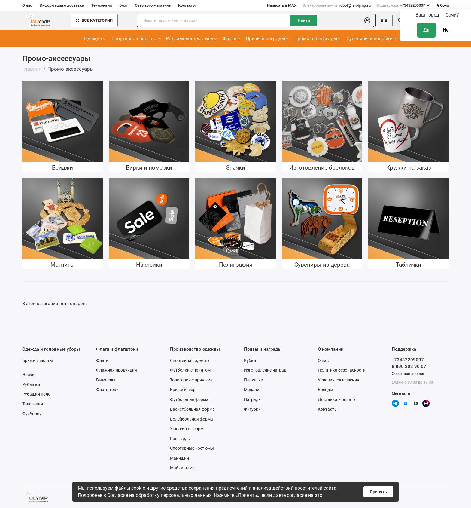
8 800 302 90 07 (409, 366)
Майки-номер (183, 467)
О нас (27, 5)
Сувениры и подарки (371, 38)
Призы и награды (267, 38)
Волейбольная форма (191, 419)
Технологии (101, 5)
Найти (304, 20)
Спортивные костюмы (192, 448)
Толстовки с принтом (191, 380)
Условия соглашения (338, 380)
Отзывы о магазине (153, 5)
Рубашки (31, 384)
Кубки (250, 360)
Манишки (179, 458)
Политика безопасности (342, 370)
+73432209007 (403, 5)
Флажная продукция (116, 370)
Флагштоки (107, 389)
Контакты (187, 5)
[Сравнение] (384, 20)
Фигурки (252, 409)
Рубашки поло (36, 394)
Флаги (231, 38)
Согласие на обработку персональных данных (159, 495)
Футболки (32, 413)
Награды (253, 399)
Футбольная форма (189, 399)
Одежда (94, 38)
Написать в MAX (281, 5)
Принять (378, 491)
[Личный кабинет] (367, 20)
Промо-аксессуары (317, 38)
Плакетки (253, 380)
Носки (28, 374)
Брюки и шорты (37, 360)
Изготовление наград (265, 370)
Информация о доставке (62, 5)
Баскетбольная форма (192, 409)
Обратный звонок (408, 373)
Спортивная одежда (135, 38)
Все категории (94, 20)
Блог (123, 5)
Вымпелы (105, 380)
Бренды (325, 389)
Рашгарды (180, 438)
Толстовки (32, 404)
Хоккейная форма (188, 428)
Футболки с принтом (190, 370)
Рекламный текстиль (191, 38)
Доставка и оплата (337, 399)
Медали (251, 389)
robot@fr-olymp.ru (336, 5)
